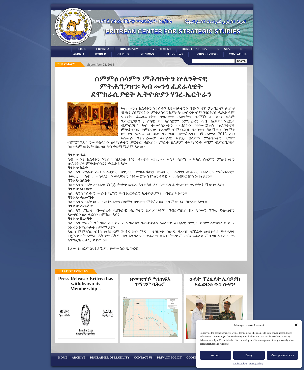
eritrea (102, 49)
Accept (215, 355)
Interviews (173, 54)
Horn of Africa (194, 49)
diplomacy (66, 64)
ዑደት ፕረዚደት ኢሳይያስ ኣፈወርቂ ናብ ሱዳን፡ (214, 281)
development (159, 49)
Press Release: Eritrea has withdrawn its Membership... (85, 283)
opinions (146, 54)
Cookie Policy (240, 363)
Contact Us (238, 54)
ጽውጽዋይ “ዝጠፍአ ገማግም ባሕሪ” (150, 281)
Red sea (223, 49)
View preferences (282, 355)
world (100, 54)
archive (79, 357)
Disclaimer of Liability (110, 357)
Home (81, 49)
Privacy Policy (256, 363)
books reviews (206, 54)
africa (78, 54)
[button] (296, 325)
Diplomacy (129, 49)
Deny (248, 355)
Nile (243, 49)
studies (123, 54)
